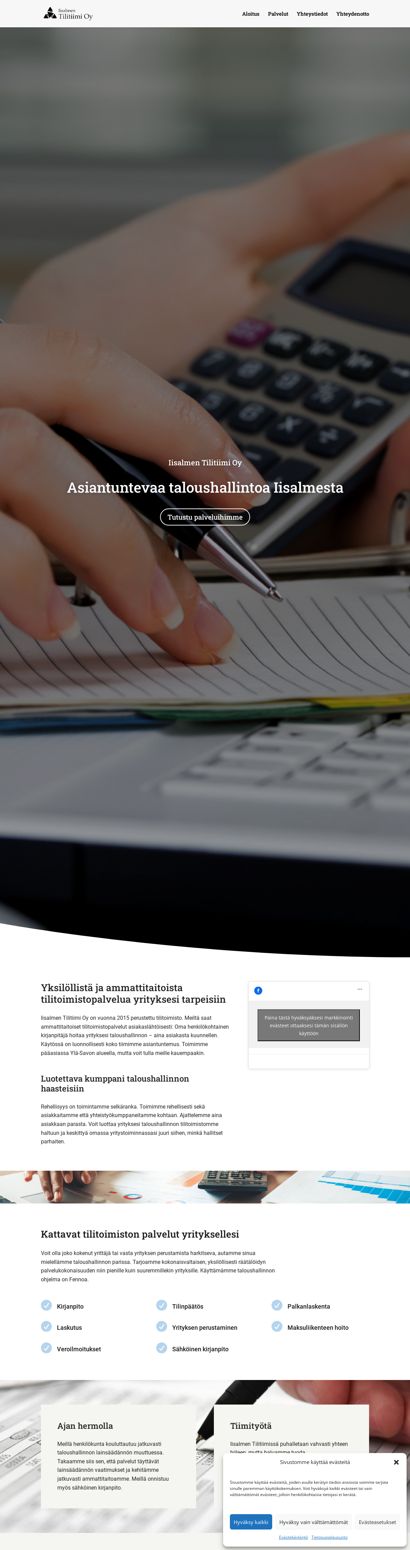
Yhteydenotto (352, 14)
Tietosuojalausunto (329, 1537)
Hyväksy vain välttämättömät (313, 1522)
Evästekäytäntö (293, 1537)
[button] (396, 1462)
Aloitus (251, 14)
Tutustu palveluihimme (205, 517)
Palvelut (278, 14)
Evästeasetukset (377, 1522)
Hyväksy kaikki (251, 1522)
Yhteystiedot (312, 14)
